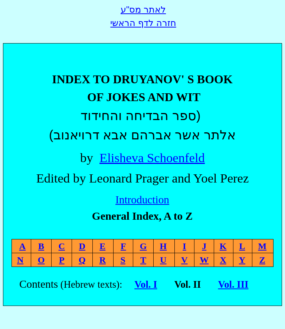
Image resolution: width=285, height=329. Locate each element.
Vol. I (145, 284)
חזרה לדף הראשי (143, 23)
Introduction (142, 200)
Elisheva (152, 158)
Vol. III (233, 284)
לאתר (143, 9)
